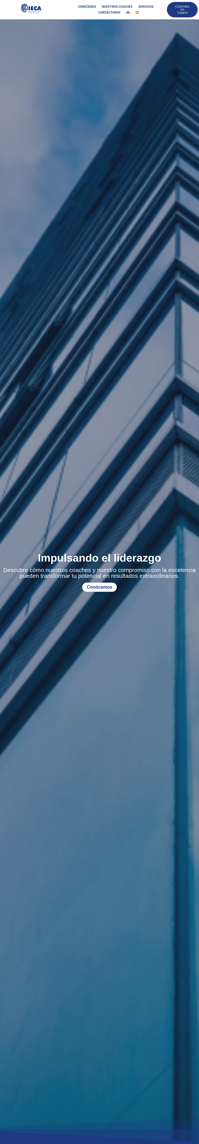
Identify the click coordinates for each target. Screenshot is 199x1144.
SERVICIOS (146, 7)
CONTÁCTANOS (109, 12)
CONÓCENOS (87, 7)
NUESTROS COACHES (117, 7)
